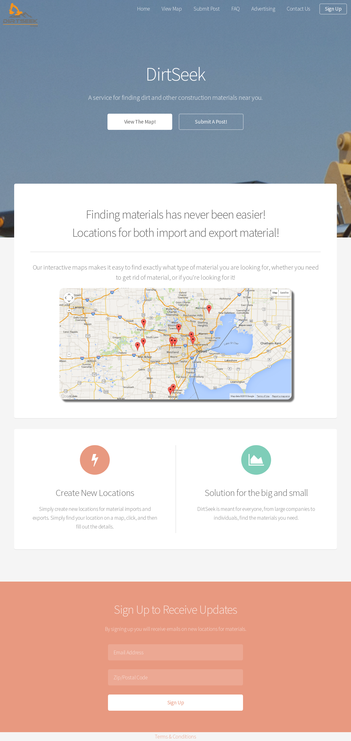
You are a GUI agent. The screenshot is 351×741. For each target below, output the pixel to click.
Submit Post (206, 8)
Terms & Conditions (175, 736)
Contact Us (298, 8)
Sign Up (333, 8)
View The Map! (140, 121)
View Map (172, 8)
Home (143, 8)
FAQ (235, 8)
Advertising (263, 8)
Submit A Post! (211, 121)
